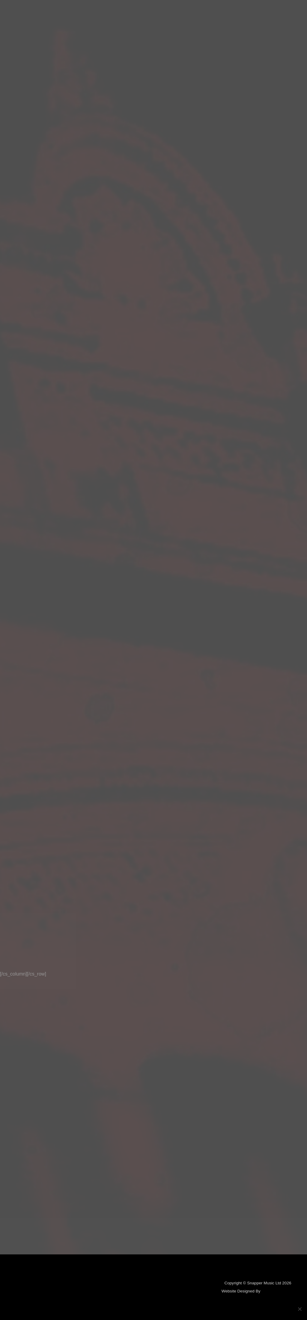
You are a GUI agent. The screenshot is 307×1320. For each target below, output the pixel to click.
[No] (300, 1309)
